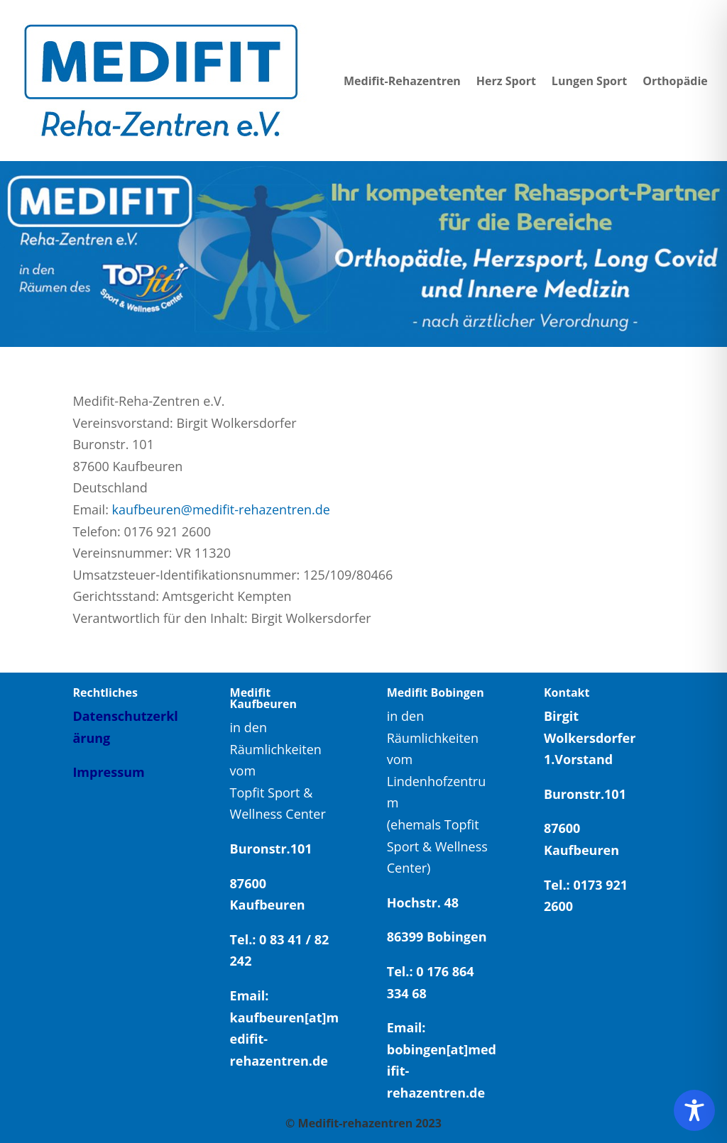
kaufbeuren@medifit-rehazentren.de (221, 509)
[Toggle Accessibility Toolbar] (694, 1110)
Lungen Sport (589, 81)
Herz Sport (506, 81)
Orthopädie (675, 81)
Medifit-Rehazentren (402, 81)
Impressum (108, 771)
